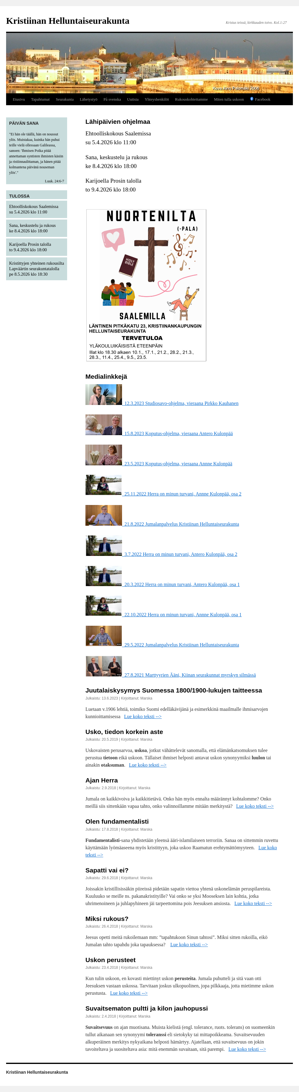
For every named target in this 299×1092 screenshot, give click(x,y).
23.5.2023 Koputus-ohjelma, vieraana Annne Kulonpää (158, 463)
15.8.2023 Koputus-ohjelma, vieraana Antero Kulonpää (159, 433)
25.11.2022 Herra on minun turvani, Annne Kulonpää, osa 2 (163, 493)
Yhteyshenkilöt (157, 99)
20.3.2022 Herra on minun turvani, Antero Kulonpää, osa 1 (162, 584)
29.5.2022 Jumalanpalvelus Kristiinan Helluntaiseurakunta (162, 644)
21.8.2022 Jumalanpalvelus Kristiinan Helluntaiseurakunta (162, 524)
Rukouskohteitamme (191, 99)
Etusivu (19, 99)
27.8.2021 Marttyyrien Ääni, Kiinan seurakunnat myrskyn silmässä (170, 675)
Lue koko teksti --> (143, 716)
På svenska (112, 99)
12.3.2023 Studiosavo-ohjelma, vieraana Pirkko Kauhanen (162, 403)
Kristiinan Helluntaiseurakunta (67, 21)
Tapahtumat (40, 99)
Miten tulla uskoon (229, 99)
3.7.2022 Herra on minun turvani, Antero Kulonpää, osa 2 (161, 554)
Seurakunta (65, 99)
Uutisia (133, 99)
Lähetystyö (88, 99)
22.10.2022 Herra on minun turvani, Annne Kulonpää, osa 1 (163, 614)
